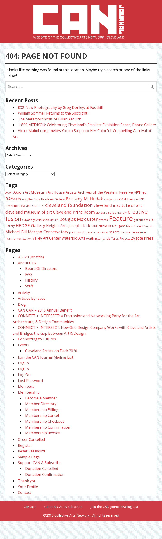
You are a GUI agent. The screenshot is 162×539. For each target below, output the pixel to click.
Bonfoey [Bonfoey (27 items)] (34, 199)
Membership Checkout (44, 421)
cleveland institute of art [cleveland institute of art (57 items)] (118, 205)
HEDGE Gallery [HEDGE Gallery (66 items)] (30, 225)
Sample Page (29, 456)
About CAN (27, 262)
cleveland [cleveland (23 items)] (11, 205)
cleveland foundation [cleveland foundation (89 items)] (69, 205)
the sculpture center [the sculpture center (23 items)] (133, 232)
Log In (23, 363)
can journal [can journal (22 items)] (111, 199)
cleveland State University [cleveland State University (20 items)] (111, 212)
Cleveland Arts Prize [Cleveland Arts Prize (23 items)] (31, 205)
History (31, 280)
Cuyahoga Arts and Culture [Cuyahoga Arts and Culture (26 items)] (40, 220)
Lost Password (30, 380)
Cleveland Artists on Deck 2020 (51, 350)
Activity (24, 292)
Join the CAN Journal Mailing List (45, 357)
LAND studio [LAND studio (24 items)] (99, 226)
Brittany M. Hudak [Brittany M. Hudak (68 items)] (84, 199)
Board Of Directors (41, 268)
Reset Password (31, 451)
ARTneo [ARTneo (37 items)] (140, 192)
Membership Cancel (42, 415)
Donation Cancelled (41, 468)
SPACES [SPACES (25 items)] (114, 232)
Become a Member (41, 398)
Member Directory (40, 403)
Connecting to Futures (37, 339)
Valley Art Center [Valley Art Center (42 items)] (46, 238)
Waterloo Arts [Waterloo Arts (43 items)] (73, 238)
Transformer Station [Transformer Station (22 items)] (18, 238)
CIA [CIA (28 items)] (142, 199)
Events (23, 344)
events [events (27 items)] (103, 220)
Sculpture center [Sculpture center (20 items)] (98, 232)
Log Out (25, 374)
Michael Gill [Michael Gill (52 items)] (16, 232)
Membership (29, 392)
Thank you (27, 480)
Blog (22, 304)
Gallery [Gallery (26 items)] (10, 226)
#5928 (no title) (31, 257)
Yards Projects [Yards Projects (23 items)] (120, 238)
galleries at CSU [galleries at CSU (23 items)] (144, 220)
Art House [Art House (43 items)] (56, 192)
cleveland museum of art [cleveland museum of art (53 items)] (28, 212)
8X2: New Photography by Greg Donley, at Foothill (60, 107)
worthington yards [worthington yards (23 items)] (98, 238)
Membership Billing (41, 409)
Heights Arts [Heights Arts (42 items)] (56, 225)
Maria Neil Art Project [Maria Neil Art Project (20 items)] (139, 226)
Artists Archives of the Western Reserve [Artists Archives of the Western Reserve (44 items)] (99, 192)
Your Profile (28, 486)
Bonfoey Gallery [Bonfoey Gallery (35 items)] (53, 199)
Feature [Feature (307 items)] (121, 218)
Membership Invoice (42, 432)
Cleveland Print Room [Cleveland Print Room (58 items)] (74, 212)
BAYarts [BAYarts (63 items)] (13, 199)
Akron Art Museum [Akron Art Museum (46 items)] (30, 192)
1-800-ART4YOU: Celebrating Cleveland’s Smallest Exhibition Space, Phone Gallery (87, 124)
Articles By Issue (31, 298)
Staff (29, 286)
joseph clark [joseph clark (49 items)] (79, 225)
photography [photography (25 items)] (78, 232)
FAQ (28, 274)
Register (25, 445)
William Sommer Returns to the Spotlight (52, 113)
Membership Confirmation (47, 427)
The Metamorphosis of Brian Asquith (49, 119)
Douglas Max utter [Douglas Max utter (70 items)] (78, 219)
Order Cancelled (31, 439)
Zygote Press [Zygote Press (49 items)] (142, 238)
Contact (24, 492)
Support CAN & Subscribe (39, 462)
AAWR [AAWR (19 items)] (8, 192)
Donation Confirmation (44, 474)
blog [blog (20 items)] (24, 199)
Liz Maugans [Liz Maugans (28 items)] (116, 226)
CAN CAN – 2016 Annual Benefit (45, 310)
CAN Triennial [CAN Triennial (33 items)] (129, 199)
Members (26, 386)
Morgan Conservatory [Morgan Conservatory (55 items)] (48, 232)
